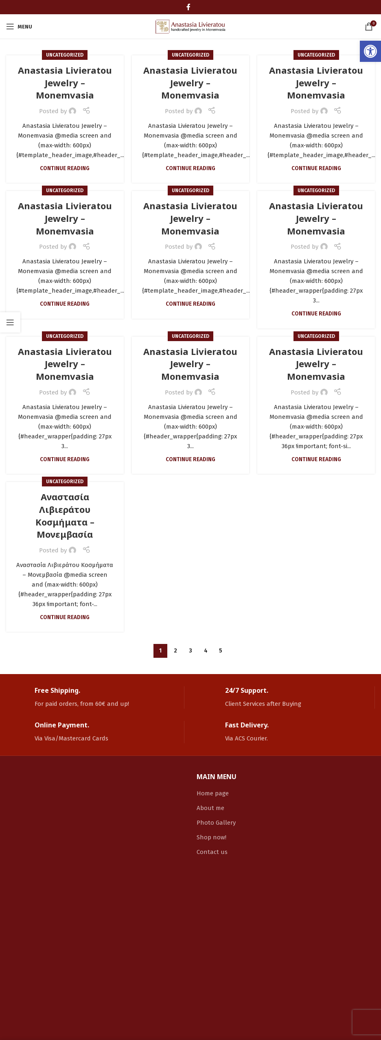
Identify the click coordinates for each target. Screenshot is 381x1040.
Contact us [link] (212, 852)
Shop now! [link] (211, 837)
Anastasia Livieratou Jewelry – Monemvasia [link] (65, 82)
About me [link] (210, 808)
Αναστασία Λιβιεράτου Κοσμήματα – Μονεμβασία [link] (64, 515)
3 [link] (190, 650)
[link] (370, 51)
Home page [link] (213, 793)
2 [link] (175, 650)
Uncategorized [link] (64, 55)
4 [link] (206, 650)
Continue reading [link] (65, 168)
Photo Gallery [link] (216, 822)
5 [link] (220, 650)
